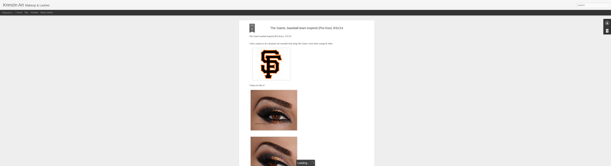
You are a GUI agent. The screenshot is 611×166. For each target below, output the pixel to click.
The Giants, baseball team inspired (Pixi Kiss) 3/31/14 (306, 28)
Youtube (34, 12)
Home (19, 12)
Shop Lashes (46, 12)
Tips (26, 12)
